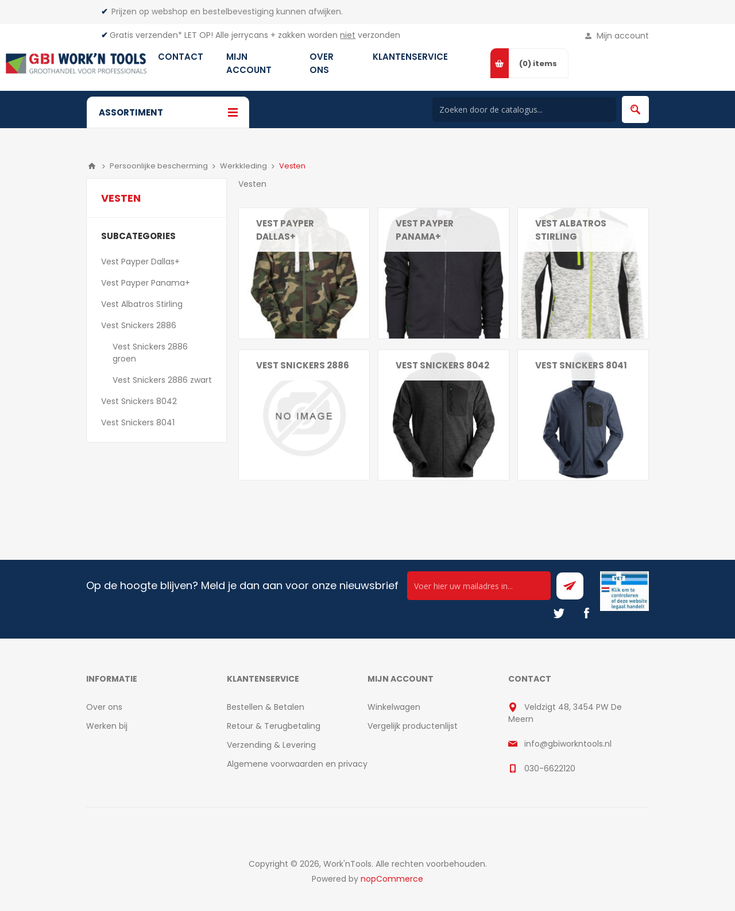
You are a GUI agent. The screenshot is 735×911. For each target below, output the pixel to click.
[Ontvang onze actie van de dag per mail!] (479, 585)
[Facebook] (586, 613)
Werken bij (106, 726)
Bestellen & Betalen (265, 707)
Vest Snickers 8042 (442, 365)
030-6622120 (549, 768)
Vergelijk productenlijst (413, 726)
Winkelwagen (394, 707)
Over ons (104, 707)
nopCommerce (392, 879)
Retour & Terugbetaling (273, 726)
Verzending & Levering (271, 745)
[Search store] (524, 109)
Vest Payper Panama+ (425, 230)
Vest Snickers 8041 (581, 365)
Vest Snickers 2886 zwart (162, 380)
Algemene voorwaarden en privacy (297, 764)
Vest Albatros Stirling (570, 230)
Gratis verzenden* (146, 35)
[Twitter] (559, 613)
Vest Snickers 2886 (138, 325)
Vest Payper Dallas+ (285, 230)
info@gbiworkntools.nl (568, 743)
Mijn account (623, 35)
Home (92, 166)
